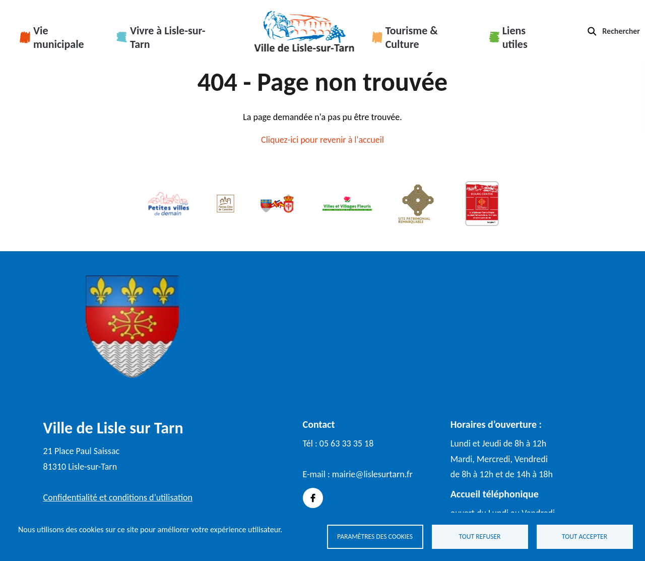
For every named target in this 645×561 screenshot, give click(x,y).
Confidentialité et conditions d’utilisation (117, 497)
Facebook (313, 498)
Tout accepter (584, 536)
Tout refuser (480, 536)
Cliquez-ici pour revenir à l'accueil (322, 139)
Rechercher (621, 31)
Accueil (304, 31)
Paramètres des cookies (375, 536)
